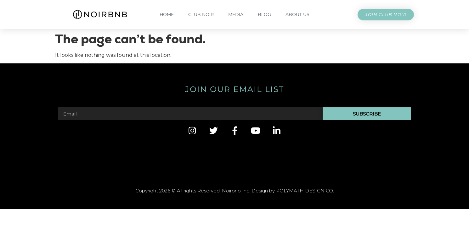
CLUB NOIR (201, 14)
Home (167, 14)
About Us (297, 14)
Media (235, 14)
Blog (264, 14)
